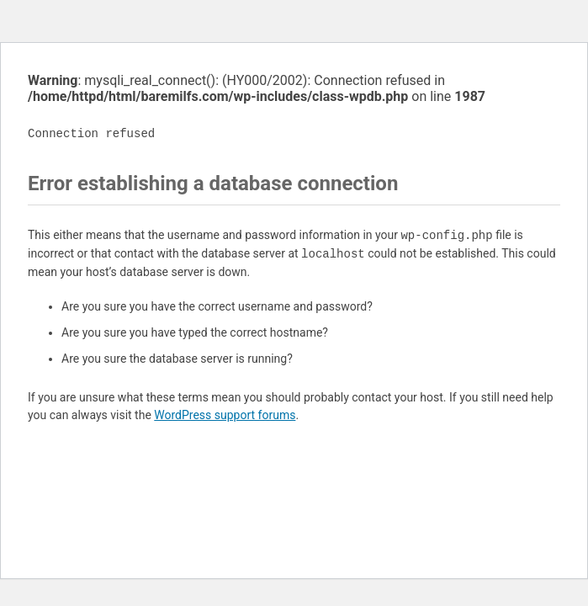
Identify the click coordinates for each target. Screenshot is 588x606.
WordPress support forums (224, 415)
